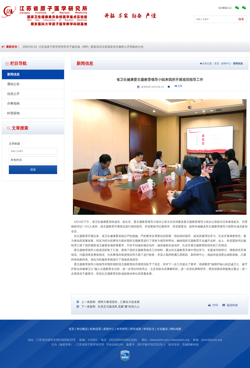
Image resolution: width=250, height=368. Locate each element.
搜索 (33, 169)
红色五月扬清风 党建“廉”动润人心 (118, 306)
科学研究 (135, 36)
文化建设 (216, 36)
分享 (178, 86)
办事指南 (13, 103)
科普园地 (13, 113)
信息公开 (13, 94)
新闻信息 (13, 74)
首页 (30, 36)
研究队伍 (189, 36)
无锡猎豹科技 (190, 344)
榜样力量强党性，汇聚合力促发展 (118, 301)
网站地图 (175, 328)
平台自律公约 (114, 344)
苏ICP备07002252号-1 (151, 344)
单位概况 (54, 36)
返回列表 (230, 305)
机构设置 (81, 36)
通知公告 (13, 84)
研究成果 (162, 36)
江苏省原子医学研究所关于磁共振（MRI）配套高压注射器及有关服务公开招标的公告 (91, 46)
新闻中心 (108, 36)
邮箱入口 (225, 7)
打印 (213, 305)
